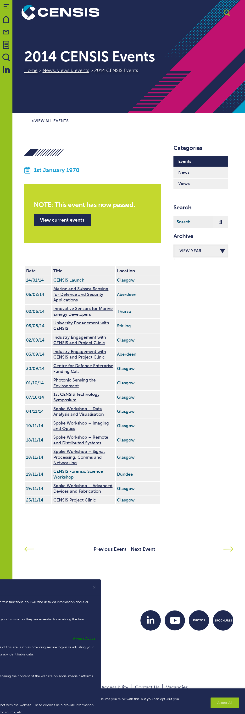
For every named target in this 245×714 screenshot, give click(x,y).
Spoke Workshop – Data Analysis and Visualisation (78, 411)
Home (31, 70)
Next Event (143, 549)
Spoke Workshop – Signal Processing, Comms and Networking (79, 457)
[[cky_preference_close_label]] (94, 587)
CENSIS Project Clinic (74, 500)
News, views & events (66, 70)
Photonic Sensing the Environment (74, 382)
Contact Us (147, 687)
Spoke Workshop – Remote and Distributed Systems (80, 440)
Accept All (224, 703)
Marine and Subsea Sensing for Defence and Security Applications (80, 294)
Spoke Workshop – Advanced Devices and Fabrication (82, 488)
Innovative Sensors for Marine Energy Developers (83, 311)
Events (184, 161)
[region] (122, 701)
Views (184, 183)
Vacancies (177, 687)
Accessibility (114, 687)
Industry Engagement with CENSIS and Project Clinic (79, 340)
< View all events (49, 120)
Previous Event (110, 549)
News (183, 172)
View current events (62, 220)
